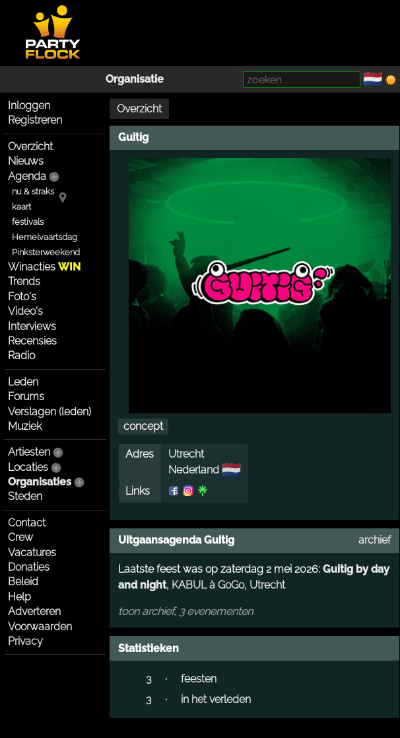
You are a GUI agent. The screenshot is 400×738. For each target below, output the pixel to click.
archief (374, 540)
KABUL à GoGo (208, 585)
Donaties (29, 567)
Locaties (28, 467)
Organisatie (135, 79)
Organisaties (39, 481)
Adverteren (34, 611)
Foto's (22, 296)
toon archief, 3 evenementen (185, 611)
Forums (26, 396)
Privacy (25, 641)
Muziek (25, 426)
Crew (20, 537)
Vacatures (32, 552)
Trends (24, 281)
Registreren (35, 120)
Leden (23, 382)
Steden (25, 496)
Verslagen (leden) (49, 411)
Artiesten (29, 452)
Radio (21, 355)
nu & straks (33, 191)
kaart (21, 207)
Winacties (44, 267)
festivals (28, 222)
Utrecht (186, 454)
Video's (25, 311)
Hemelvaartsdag (44, 237)
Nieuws (26, 161)
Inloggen (29, 105)
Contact (27, 522)
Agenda (27, 176)
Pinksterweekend (46, 252)
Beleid (23, 581)
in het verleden (216, 699)
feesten (199, 679)
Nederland (193, 470)
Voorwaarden (40, 626)
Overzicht (30, 146)
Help (19, 597)
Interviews (32, 326)
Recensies (32, 341)
